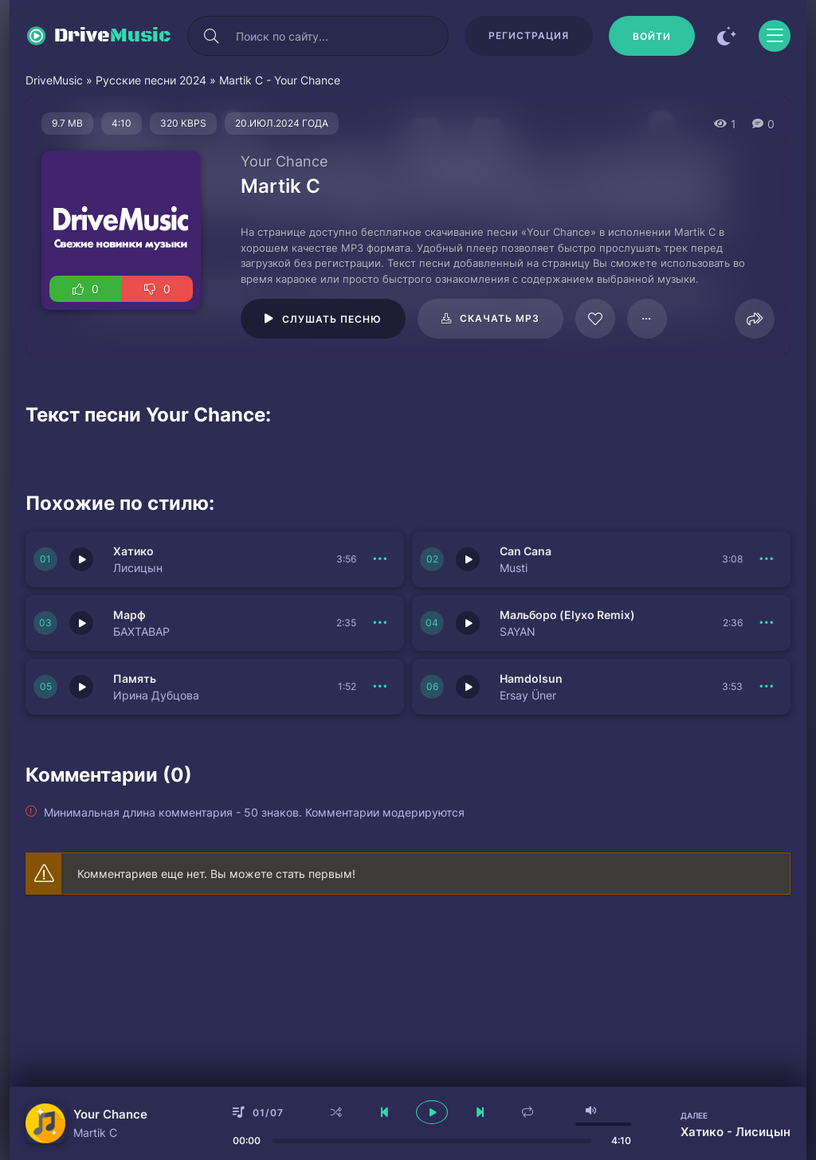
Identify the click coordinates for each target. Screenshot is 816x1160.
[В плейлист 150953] (380, 559)
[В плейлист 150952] (767, 559)
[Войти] (652, 36)
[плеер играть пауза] (432, 1112)
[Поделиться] (755, 319)
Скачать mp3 (499, 318)
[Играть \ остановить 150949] (468, 687)
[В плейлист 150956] (380, 687)
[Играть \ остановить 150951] (81, 623)
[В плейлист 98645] (647, 319)
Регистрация (528, 35)
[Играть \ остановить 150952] (468, 559)
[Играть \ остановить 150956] (81, 687)
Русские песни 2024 (151, 80)
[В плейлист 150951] (380, 623)
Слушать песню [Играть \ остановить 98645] (332, 319)
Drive (112, 36)
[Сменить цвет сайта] (727, 36)
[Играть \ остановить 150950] (468, 623)
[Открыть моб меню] (774, 36)
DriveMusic (54, 80)
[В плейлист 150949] (767, 687)
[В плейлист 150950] (767, 623)
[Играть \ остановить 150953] (81, 559)
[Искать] (211, 36)
